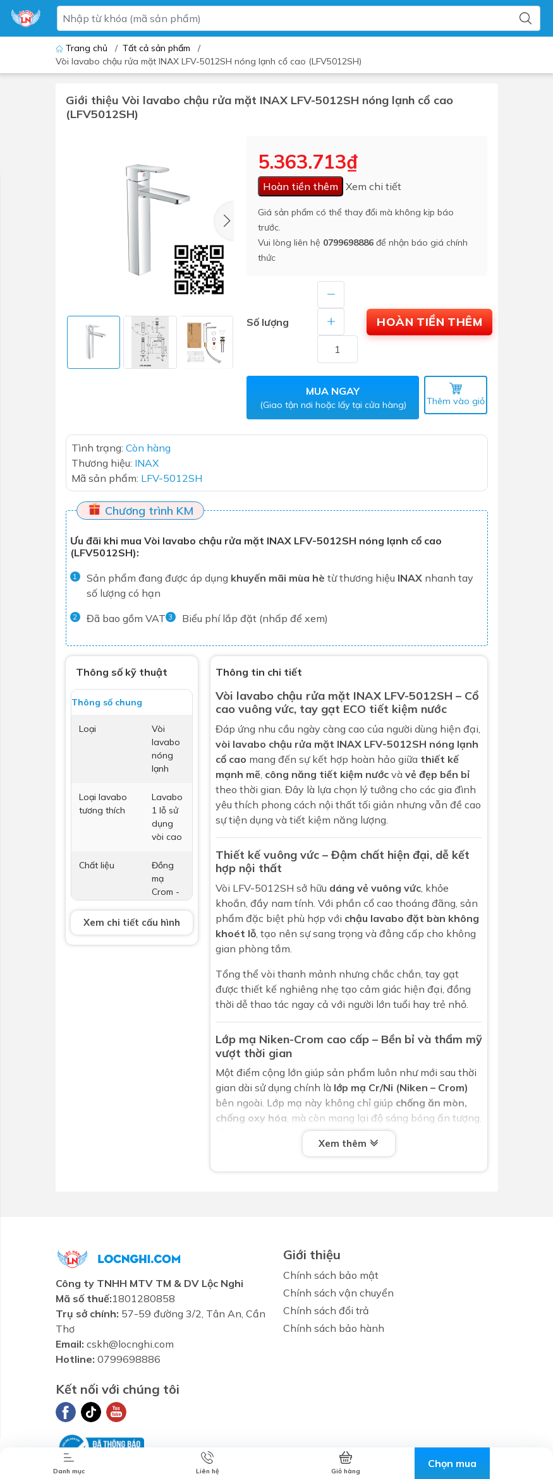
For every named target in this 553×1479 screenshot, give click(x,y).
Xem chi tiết (373, 186)
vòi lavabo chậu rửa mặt (275, 745)
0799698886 (348, 242)
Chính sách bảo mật (331, 1276)
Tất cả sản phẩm (156, 48)
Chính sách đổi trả (326, 1311)
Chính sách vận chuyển (338, 1294)
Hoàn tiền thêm (300, 186)
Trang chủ (83, 48)
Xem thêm (349, 1144)
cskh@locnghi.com (130, 1345)
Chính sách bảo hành (333, 1329)
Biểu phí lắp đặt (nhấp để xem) (255, 619)
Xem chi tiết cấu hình (131, 923)
